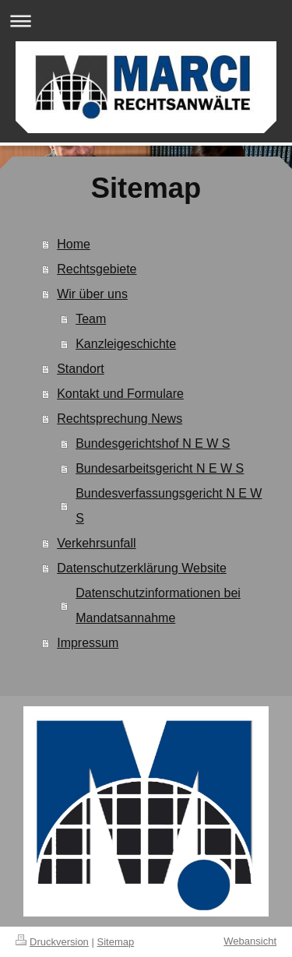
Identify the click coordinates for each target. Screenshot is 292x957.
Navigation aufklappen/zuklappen (146, 20)
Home (73, 244)
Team (91, 318)
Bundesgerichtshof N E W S (153, 443)
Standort (80, 368)
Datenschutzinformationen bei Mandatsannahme (158, 605)
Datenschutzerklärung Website (142, 568)
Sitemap (116, 942)
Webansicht (249, 941)
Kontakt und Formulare (120, 393)
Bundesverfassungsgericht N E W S (169, 506)
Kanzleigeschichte (126, 343)
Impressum (87, 642)
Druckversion (52, 942)
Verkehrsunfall (96, 543)
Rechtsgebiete (96, 269)
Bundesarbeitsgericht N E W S (160, 468)
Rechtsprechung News (119, 418)
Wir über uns (92, 294)
